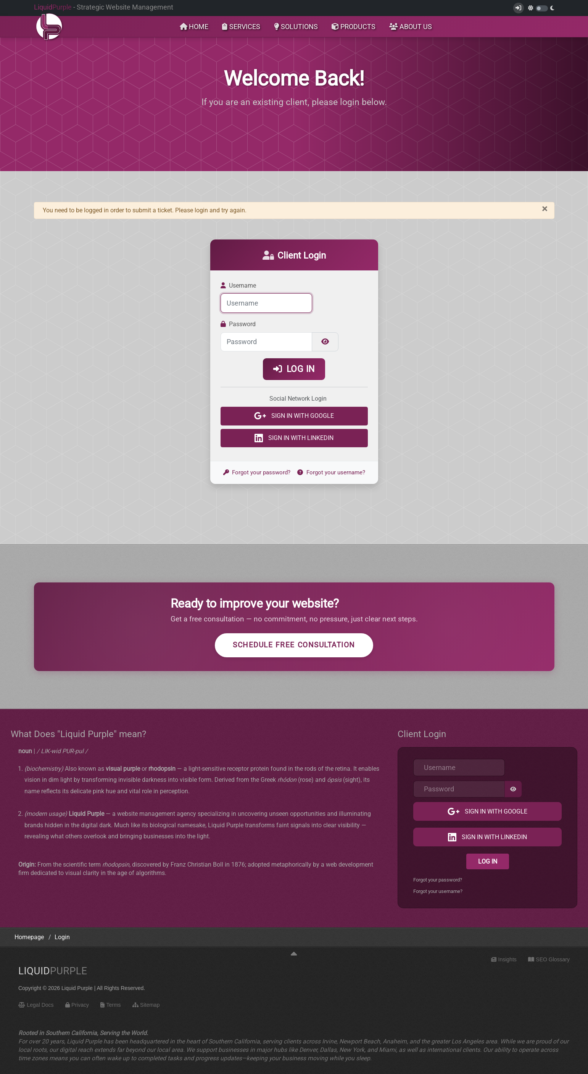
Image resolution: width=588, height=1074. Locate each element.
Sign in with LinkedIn (300, 438)
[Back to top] (294, 954)
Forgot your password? (257, 472)
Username (238, 285)
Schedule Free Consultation (294, 645)
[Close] (544, 208)
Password (238, 324)
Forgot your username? (331, 472)
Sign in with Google (302, 416)
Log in (293, 369)
